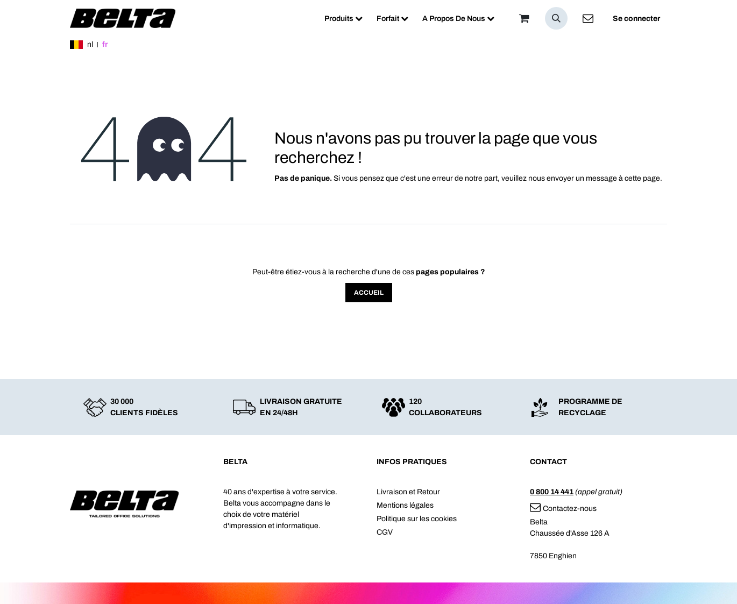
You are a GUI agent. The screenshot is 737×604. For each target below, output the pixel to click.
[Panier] (524, 18)
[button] (556, 18)
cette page (642, 178)
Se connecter (636, 19)
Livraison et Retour (408, 492)
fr (105, 44)
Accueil (369, 292)
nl (90, 44)
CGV (385, 532)
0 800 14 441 (551, 492)
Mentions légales (405, 505)
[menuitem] (343, 19)
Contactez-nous (563, 508)
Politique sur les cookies (417, 519)
